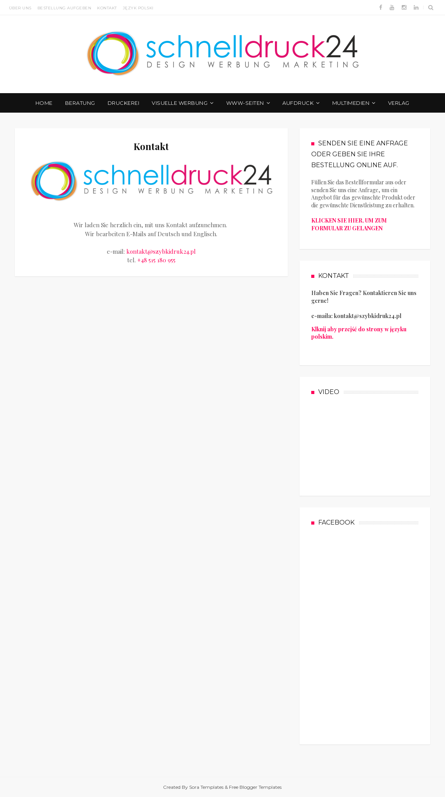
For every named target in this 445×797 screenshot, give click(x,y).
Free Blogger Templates (255, 787)
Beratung (80, 103)
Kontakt (107, 8)
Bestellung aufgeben (64, 8)
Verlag (399, 103)
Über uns (20, 8)
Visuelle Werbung (179, 103)
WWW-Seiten (245, 103)
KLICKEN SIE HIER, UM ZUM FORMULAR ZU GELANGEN (349, 224)
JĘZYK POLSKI (138, 8)
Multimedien (351, 103)
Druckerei (124, 103)
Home (44, 103)
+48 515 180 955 (156, 260)
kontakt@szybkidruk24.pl (161, 251)
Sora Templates (206, 787)
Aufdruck (298, 103)
